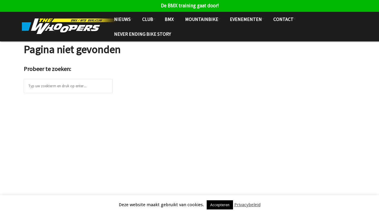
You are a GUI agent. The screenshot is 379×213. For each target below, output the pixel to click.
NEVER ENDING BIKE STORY (142, 34)
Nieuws (122, 19)
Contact (283, 19)
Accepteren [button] (219, 205)
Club (147, 19)
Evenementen (246, 19)
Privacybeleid (247, 204)
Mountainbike (201, 19)
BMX (169, 19)
